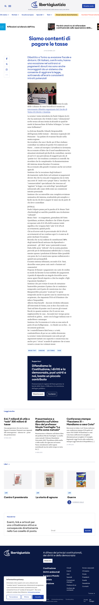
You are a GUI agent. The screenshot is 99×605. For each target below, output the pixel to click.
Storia (84, 574)
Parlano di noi (71, 585)
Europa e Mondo (51, 576)
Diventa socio (88, 6)
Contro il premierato (16, 497)
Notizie (14, 15)
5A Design (89, 600)
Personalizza (13, 597)
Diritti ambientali (51, 572)
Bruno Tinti (32, 350)
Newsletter (86, 583)
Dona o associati (88, 568)
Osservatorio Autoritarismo (66, 15)
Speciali (39, 15)
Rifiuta (26, 597)
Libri (7, 464)
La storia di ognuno (47, 497)
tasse (59, 350)
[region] (25, 588)
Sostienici (52, 394)
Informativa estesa (34, 592)
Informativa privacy (57, 599)
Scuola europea (28, 15)
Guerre (71, 497)
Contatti (85, 586)
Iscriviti (88, 530)
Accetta (38, 597)
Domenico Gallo (75, 502)
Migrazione (48, 583)
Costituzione (49, 568)
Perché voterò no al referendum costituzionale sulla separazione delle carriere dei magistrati (74, 28)
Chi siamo (85, 571)
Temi (48, 15)
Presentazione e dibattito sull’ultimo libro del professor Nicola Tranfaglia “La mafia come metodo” (47, 424)
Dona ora (47, 561)
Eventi (69, 571)
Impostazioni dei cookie (50, 601)
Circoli (69, 568)
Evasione (42, 350)
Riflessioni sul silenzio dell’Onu (21, 27)
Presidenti (85, 577)
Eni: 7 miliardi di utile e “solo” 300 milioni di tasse (17, 422)
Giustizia (47, 580)
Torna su (91, 593)
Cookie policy (70, 599)
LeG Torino (51, 350)
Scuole (84, 580)
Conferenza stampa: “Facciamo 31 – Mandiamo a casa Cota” (81, 422)
